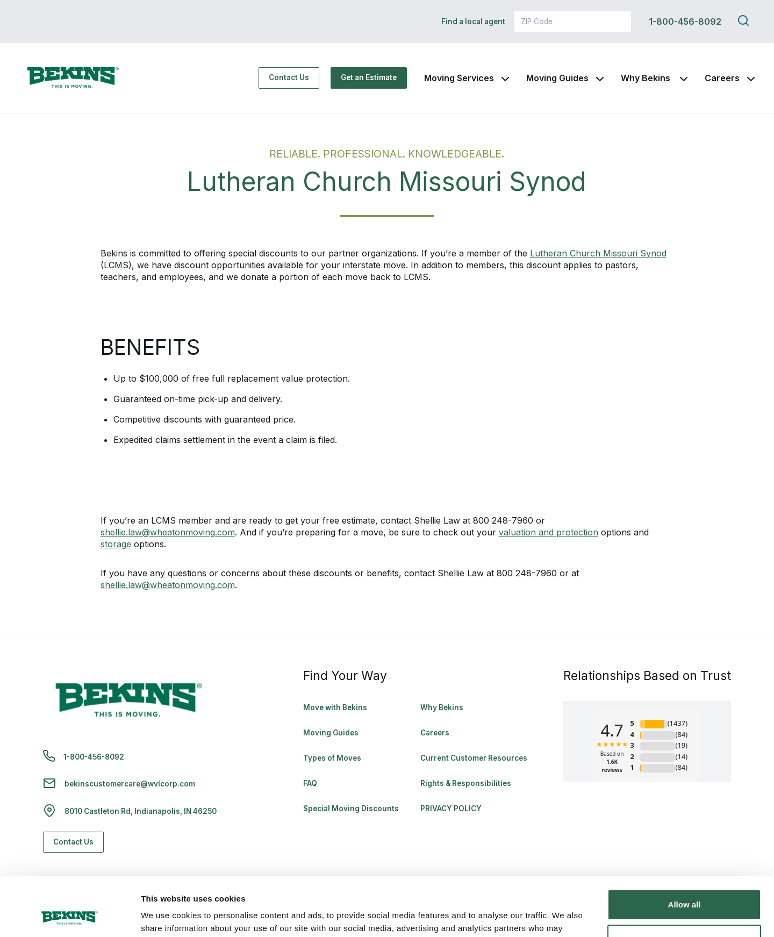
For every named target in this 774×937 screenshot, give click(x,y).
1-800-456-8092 (685, 21)
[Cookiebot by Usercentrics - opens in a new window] (70, 916)
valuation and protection (548, 532)
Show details (166, 915)
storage (116, 544)
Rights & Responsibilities (465, 783)
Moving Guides (557, 78)
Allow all (684, 849)
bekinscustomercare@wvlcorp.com (129, 783)
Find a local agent (473, 21)
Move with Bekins (335, 707)
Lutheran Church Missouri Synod (598, 253)
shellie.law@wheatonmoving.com (168, 532)
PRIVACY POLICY (451, 808)
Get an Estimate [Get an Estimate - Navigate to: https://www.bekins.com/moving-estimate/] (369, 77)
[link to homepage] (73, 78)
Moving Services (459, 78)
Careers (722, 78)
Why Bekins (646, 78)
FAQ (310, 783)
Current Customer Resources (473, 758)
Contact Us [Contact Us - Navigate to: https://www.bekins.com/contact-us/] (289, 77)
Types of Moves (332, 758)
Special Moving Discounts (351, 808)
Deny (684, 884)
